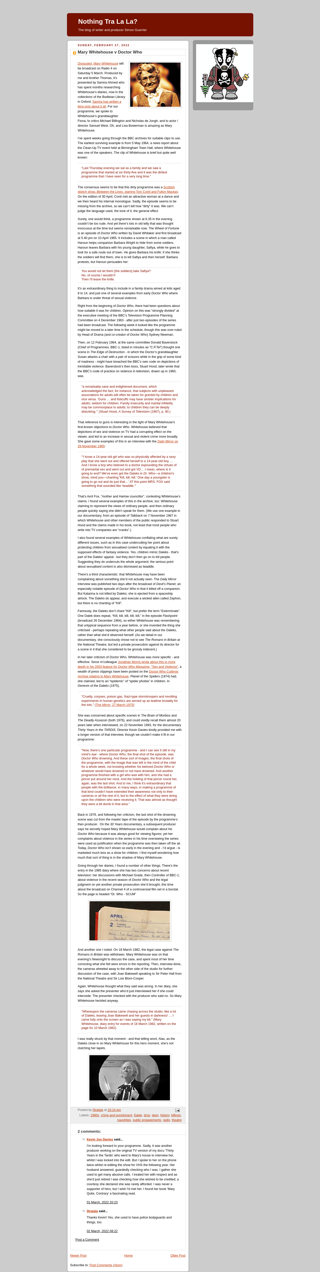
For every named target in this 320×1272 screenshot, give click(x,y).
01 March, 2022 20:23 (102, 1202)
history (164, 1115)
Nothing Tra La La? (107, 21)
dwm (155, 1115)
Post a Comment (87, 1239)
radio (166, 1120)
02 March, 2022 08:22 (102, 1231)
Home (128, 1255)
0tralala (92, 1211)
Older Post (178, 1255)
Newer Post (78, 1255)
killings (176, 1115)
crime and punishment (116, 1115)
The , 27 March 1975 (114, 705)
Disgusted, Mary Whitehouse (98, 63)
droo (147, 1115)
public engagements (147, 1120)
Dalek (138, 1115)
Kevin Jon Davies (100, 1139)
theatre (177, 1120)
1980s (94, 1115)
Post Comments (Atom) (106, 1265)
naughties (124, 1120)
